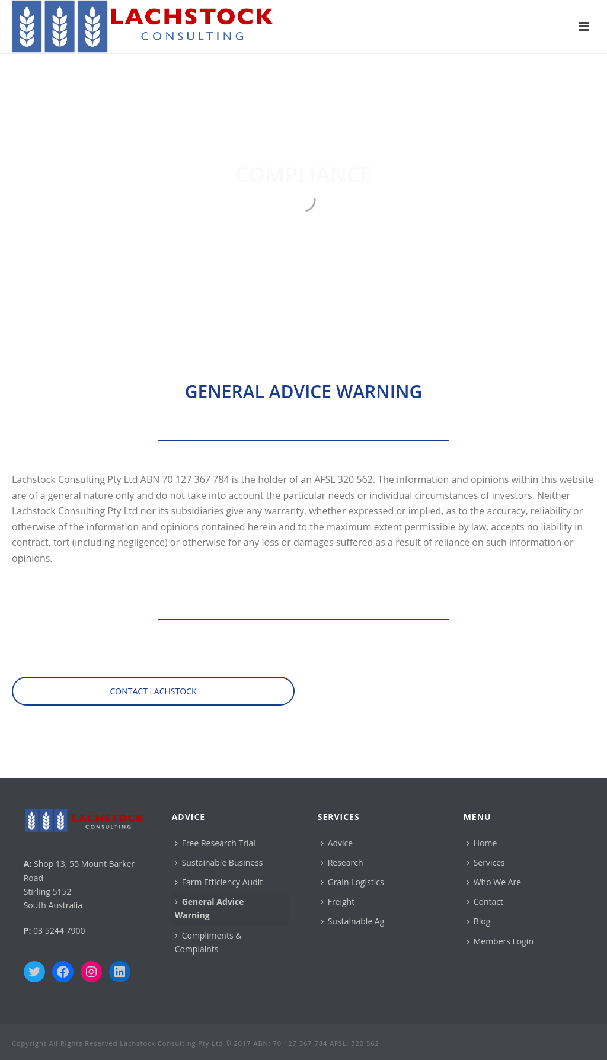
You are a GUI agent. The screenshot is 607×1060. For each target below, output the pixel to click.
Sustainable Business (219, 862)
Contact (485, 901)
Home (482, 842)
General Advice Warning (209, 908)
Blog (479, 921)
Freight (338, 901)
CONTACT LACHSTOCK (153, 691)
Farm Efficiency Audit (219, 882)
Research (342, 862)
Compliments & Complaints (208, 942)
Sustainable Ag (353, 921)
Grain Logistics (352, 882)
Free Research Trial (215, 842)
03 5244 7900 (59, 930)
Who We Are (494, 882)
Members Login (500, 941)
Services (486, 862)
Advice (337, 842)
